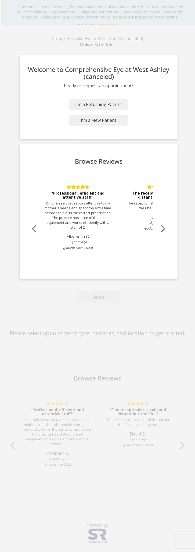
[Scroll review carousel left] (35, 228)
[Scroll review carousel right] (162, 228)
